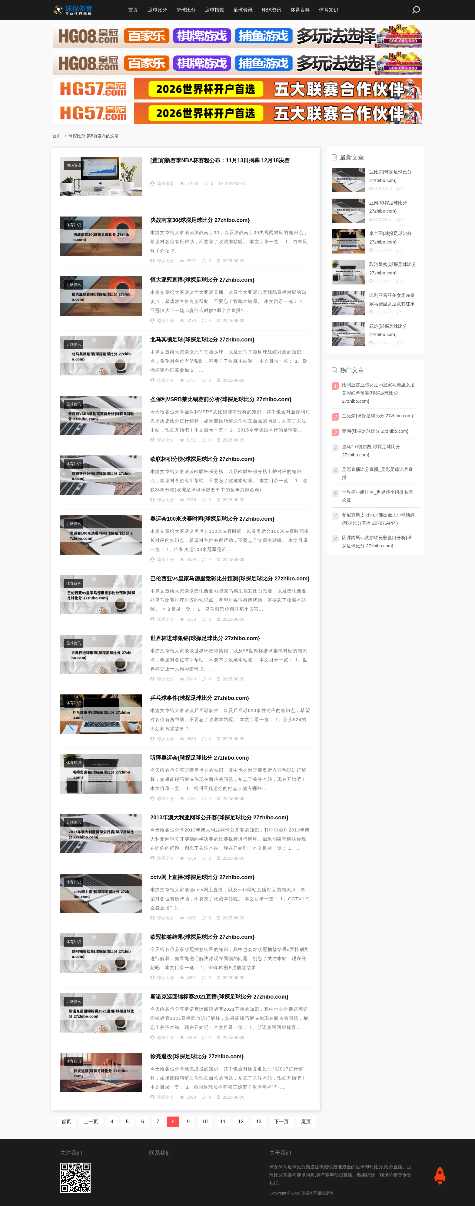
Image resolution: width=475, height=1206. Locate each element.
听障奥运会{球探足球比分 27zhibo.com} (199, 758)
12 (241, 1121)
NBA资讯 (271, 9)
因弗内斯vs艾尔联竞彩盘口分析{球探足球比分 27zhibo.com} (377, 541)
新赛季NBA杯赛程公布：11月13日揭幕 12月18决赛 (220, 160)
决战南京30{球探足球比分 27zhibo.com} (200, 220)
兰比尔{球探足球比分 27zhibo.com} (377, 415)
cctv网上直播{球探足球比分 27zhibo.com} (202, 877)
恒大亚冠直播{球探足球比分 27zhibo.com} (202, 280)
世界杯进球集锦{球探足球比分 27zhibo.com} (205, 638)
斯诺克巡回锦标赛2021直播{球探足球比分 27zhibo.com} (219, 997)
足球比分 (157, 9)
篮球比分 (186, 9)
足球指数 (214, 9)
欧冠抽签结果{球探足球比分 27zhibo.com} (202, 937)
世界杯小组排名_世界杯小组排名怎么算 (377, 496)
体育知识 (328, 9)
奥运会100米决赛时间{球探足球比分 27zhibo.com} (212, 519)
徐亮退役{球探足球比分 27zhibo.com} (197, 1056)
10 (205, 1121)
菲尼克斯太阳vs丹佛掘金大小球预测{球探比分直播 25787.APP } (378, 519)
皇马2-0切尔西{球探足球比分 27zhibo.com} (371, 450)
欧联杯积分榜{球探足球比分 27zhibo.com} (202, 459)
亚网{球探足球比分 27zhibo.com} (375, 431)
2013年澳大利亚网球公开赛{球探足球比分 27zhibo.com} (219, 818)
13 (258, 1121)
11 (223, 1121)
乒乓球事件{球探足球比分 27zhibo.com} (199, 698)
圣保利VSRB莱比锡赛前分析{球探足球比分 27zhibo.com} (220, 399)
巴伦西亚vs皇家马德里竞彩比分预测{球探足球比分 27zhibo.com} (230, 579)
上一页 (91, 1121)
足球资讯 (243, 9)
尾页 (306, 1121)
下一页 (281, 1121)
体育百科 (300, 9)
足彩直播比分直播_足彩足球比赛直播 (377, 473)
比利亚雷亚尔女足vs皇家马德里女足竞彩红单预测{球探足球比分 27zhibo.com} (378, 393)
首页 (133, 9)
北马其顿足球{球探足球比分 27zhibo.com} (202, 340)
